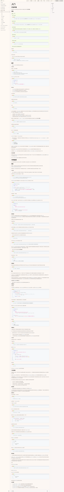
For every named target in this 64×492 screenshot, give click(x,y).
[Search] (59, 1)
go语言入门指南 (3, 10)
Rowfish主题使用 (3, 4)
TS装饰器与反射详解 (3, 5)
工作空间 (53, 12)
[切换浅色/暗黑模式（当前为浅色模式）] (54, 0)
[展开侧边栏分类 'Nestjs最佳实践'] (9, 7)
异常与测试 (2, 16)
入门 (1, 11)
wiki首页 (2, 2)
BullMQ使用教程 (3, 8)
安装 (52, 4)
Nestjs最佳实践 (3, 7)
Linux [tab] (12, 13)
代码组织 (52, 8)
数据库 (2, 19)
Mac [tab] (14, 13)
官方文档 (29, 9)
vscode (53, 7)
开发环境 (52, 3)
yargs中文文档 (3, 28)
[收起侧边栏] (8, 491)
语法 (1, 13)
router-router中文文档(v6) (4, 25)
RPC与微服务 (3, 22)
